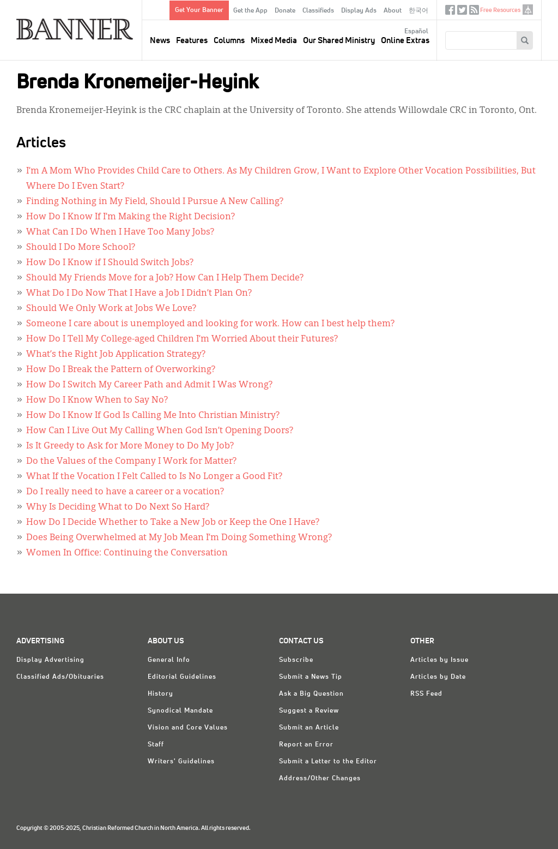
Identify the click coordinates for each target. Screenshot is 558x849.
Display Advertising (50, 660)
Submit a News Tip (310, 677)
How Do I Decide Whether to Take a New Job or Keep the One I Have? (172, 522)
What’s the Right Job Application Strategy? (115, 354)
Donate (285, 11)
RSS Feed (426, 694)
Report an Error (306, 745)
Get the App (250, 11)
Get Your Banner (199, 10)
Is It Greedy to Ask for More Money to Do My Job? (130, 446)
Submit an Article (309, 728)
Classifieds (318, 11)
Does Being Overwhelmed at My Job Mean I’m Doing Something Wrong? (179, 538)
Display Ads (359, 11)
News (160, 41)
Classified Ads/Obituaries (60, 677)
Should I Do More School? (80, 247)
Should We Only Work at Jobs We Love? (111, 308)
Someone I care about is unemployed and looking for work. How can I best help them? (210, 324)
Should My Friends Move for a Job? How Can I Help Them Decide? (165, 278)
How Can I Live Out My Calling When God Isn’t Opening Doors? (159, 431)
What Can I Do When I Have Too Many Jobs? (120, 232)
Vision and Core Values (188, 728)
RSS (474, 12)
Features (192, 41)
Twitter (462, 12)
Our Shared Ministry (339, 41)
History (160, 694)
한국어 (418, 11)
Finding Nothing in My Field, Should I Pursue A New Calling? (154, 202)
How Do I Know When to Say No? (97, 400)
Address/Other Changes (320, 778)
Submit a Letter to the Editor (328, 761)
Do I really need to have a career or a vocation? (125, 492)
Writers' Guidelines (181, 761)
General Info (169, 660)
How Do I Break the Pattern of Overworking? (120, 370)
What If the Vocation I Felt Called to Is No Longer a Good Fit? (154, 477)
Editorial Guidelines (182, 677)
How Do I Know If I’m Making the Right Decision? (130, 217)
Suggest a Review (309, 711)
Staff (156, 745)
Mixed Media (274, 41)
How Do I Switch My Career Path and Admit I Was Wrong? (149, 385)
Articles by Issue (439, 660)
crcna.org (528, 9)
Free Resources (500, 10)
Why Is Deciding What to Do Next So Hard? (117, 507)
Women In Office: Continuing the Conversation (127, 553)
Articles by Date (438, 677)
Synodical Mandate (180, 711)
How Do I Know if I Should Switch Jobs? (109, 263)
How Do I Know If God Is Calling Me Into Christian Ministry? (153, 415)
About (393, 11)
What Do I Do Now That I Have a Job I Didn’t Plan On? (139, 293)
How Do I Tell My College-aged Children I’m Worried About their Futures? (182, 339)
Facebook (450, 12)
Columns (229, 41)
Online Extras (405, 41)
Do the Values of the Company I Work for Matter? (131, 461)
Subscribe (296, 660)
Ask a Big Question (311, 694)
